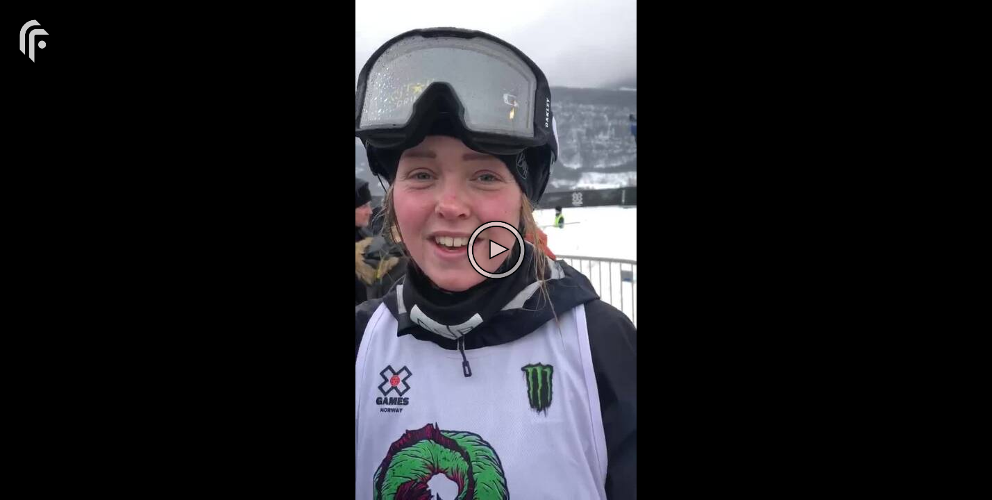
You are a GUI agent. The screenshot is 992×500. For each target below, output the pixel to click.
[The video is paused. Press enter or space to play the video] (496, 250)
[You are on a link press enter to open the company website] (35, 40)
